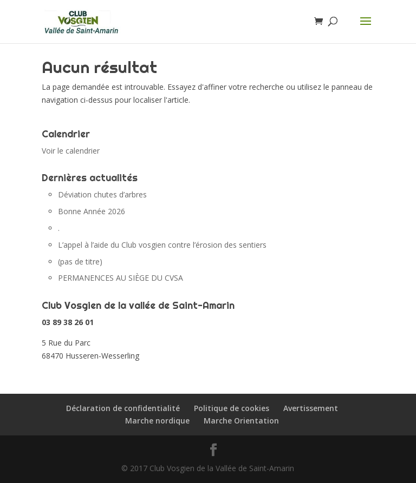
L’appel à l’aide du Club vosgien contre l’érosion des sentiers (162, 245)
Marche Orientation (241, 420)
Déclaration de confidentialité (123, 408)
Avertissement (310, 408)
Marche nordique (157, 420)
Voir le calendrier (71, 150)
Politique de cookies (231, 408)
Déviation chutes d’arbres (102, 194)
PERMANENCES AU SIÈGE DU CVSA (120, 278)
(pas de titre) (80, 261)
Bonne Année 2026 (91, 211)
